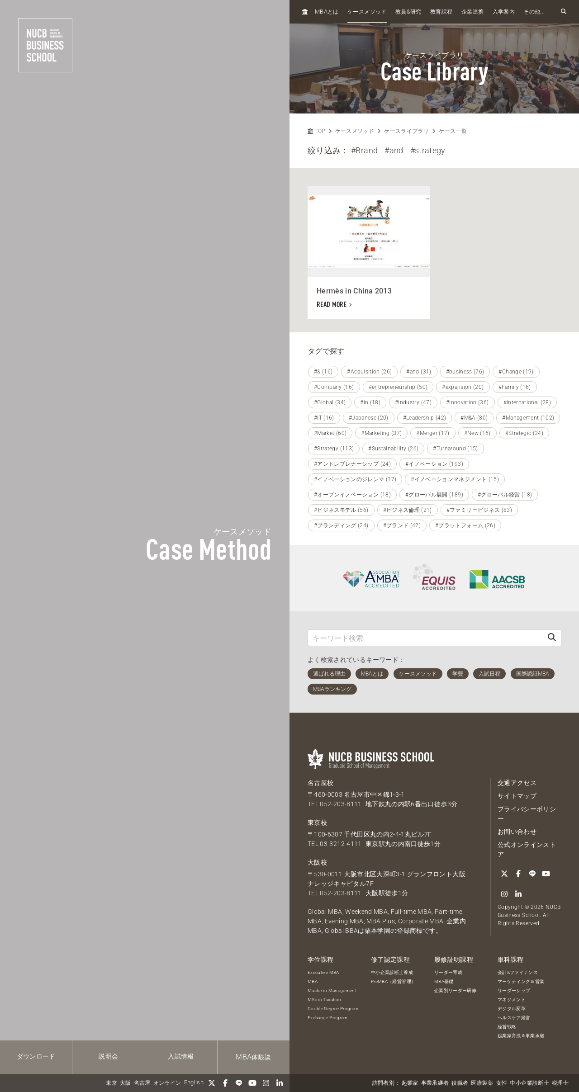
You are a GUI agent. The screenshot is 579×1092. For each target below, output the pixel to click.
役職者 (459, 1083)
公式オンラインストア (527, 849)
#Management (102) (528, 418)
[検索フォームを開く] (563, 11)
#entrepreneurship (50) (398, 387)
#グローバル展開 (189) (434, 495)
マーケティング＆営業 (521, 981)
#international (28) (527, 402)
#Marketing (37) (381, 433)
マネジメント (512, 999)
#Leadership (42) (424, 418)
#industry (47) (413, 402)
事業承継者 (435, 1083)
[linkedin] (279, 1083)
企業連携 (472, 12)
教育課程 (441, 12)
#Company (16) (334, 387)
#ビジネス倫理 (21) (407, 510)
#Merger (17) (432, 433)
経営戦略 (507, 1026)
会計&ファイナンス (518, 972)
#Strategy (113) (334, 448)
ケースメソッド (366, 12)
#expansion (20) (463, 387)
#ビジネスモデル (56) (341, 510)
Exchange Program (328, 1017)
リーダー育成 (448, 972)
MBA (313, 981)
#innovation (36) (467, 402)
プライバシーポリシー (527, 813)
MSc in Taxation (324, 999)
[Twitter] (211, 1083)
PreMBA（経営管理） (393, 981)
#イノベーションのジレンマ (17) (355, 479)
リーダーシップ (514, 990)
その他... (534, 12)
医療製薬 (482, 1083)
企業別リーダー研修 (455, 990)
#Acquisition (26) (369, 372)
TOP (316, 131)
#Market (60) (330, 433)
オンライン (167, 1083)
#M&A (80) (474, 418)
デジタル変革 (512, 1008)
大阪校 (317, 862)
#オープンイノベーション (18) (352, 495)
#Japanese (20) (369, 418)
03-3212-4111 (340, 843)
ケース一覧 (453, 131)
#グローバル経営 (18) (505, 495)
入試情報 (181, 1056)
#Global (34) (330, 402)
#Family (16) (514, 387)
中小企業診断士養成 (392, 972)
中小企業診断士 (529, 1083)
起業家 (410, 1083)
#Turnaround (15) (455, 448)
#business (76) (465, 372)
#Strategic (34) (524, 433)
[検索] (551, 638)
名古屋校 (320, 782)
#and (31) (418, 372)
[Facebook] (225, 1083)
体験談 (253, 1057)
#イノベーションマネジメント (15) (455, 479)
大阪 (125, 1083)
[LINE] (239, 1083)
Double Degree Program (333, 1008)
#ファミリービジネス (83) (479, 510)
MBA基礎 (444, 981)
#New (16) (477, 433)
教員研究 (408, 11)
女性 (502, 1083)
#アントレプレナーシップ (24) (352, 464)
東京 (111, 1083)
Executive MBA (323, 972)
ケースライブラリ (406, 131)
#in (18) (370, 402)
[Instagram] (266, 1083)
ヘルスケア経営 (514, 1017)
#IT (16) (324, 418)
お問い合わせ (517, 831)
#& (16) (323, 372)
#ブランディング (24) (341, 525)
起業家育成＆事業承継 (521, 1035)
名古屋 (142, 1083)
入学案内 (504, 12)
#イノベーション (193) (434, 464)
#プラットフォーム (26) (465, 525)
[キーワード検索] (425, 638)
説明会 (108, 1056)
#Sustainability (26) (393, 448)
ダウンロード (36, 1056)
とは (327, 11)
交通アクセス (517, 782)
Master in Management (332, 990)
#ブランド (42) (402, 525)
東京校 (317, 822)
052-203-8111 (340, 804)
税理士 (560, 1083)
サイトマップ (517, 795)
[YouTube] (252, 1083)
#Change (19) (515, 372)
